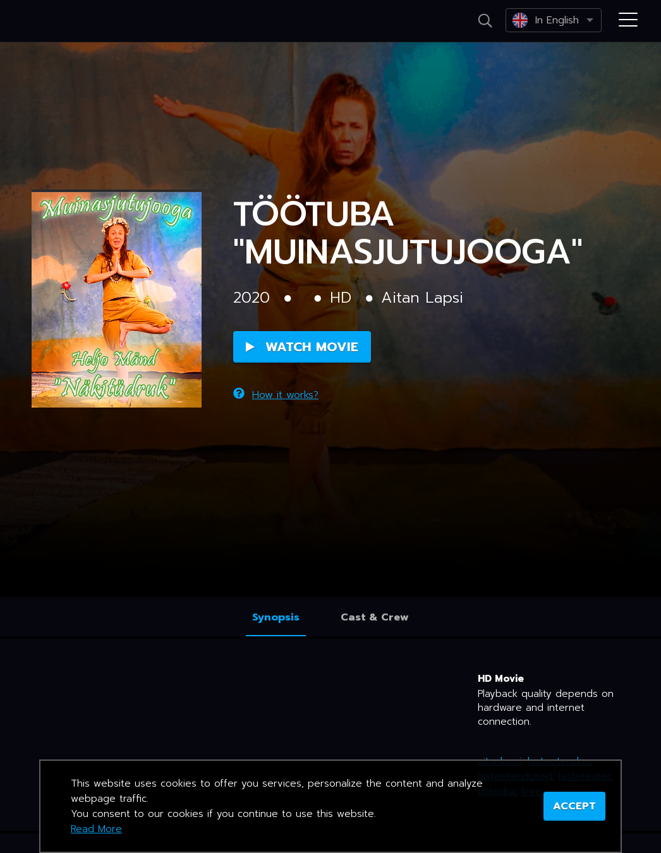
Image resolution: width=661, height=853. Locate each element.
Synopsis (276, 617)
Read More (96, 829)
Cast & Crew (375, 617)
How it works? (275, 394)
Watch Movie (302, 346)
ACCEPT (574, 806)
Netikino (63, 21)
